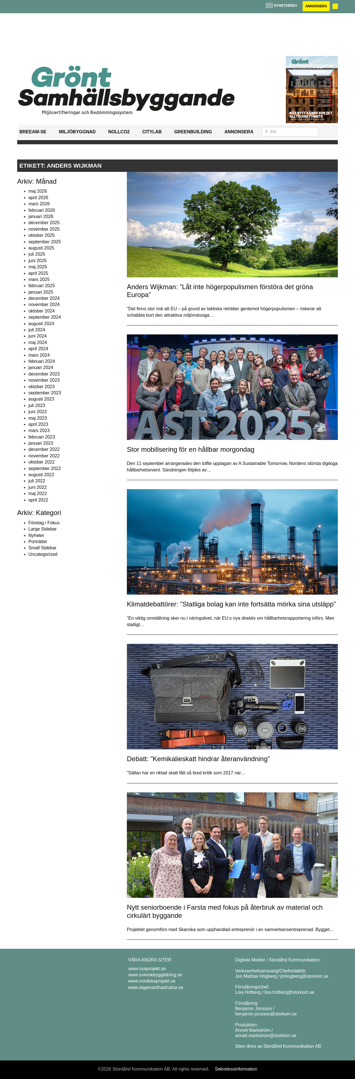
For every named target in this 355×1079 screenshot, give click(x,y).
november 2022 (44, 455)
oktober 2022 (41, 462)
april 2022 (38, 500)
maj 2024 (37, 342)
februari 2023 (41, 437)
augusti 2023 (41, 399)
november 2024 (44, 304)
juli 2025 (36, 254)
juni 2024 (37, 336)
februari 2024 (41, 361)
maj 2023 (37, 418)
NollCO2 (119, 131)
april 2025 (38, 273)
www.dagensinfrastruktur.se (155, 987)
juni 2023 (37, 411)
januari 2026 (40, 216)
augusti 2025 (41, 248)
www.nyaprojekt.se (147, 968)
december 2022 (44, 449)
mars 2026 (39, 203)
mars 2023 (39, 430)
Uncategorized (42, 554)
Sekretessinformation (236, 1069)
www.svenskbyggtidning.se (155, 974)
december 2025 (44, 222)
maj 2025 (37, 266)
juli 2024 (36, 329)
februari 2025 (41, 285)
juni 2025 (37, 260)
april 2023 (38, 424)
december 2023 (44, 374)
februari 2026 (41, 210)
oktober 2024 (41, 311)
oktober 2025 (41, 235)
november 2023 (44, 380)
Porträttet (37, 541)
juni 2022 (37, 487)
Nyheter (36, 535)
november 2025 (44, 229)
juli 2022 (36, 480)
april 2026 (38, 197)
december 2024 (44, 298)
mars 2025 (39, 279)
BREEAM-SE (32, 131)
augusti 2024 (41, 323)
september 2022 (44, 468)
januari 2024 (40, 367)
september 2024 (44, 317)
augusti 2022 (41, 474)
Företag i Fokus (44, 522)
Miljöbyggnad (77, 131)
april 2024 (38, 348)
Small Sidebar (42, 547)
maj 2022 (37, 493)
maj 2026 (37, 191)
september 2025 (44, 241)
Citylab (151, 131)
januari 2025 (40, 292)
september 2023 (44, 392)
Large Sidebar (42, 529)
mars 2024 (39, 355)
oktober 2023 (41, 386)
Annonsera (316, 6)
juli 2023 (36, 405)
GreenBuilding (193, 131)
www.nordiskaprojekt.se (152, 981)
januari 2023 (40, 443)
